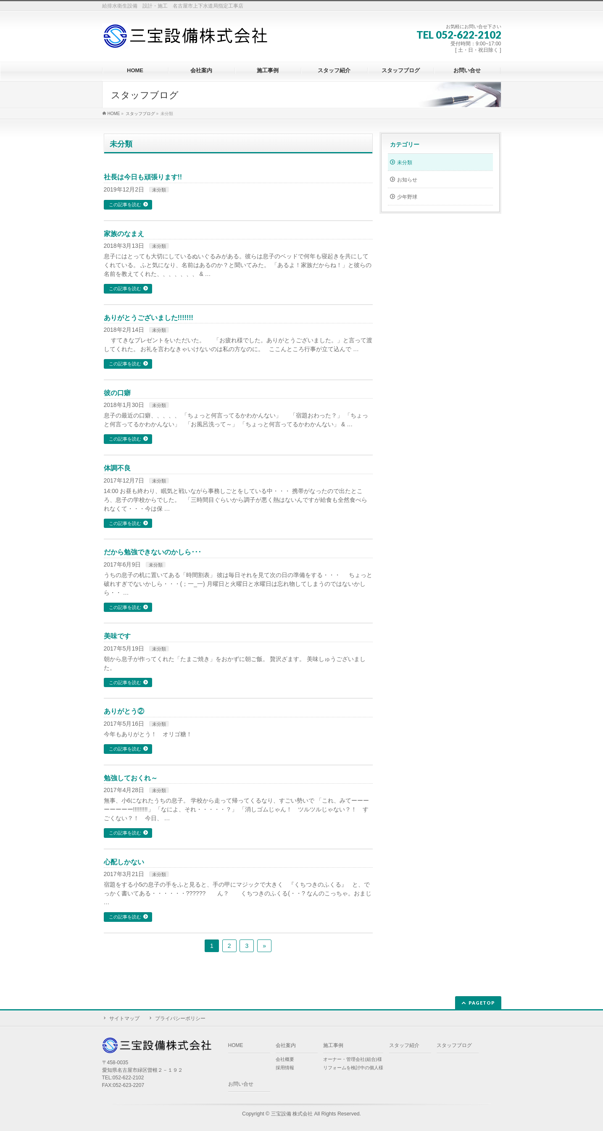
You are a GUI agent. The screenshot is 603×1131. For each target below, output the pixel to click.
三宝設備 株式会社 (292, 1114)
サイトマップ (124, 1018)
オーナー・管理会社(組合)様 (352, 1059)
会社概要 (285, 1059)
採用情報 (285, 1067)
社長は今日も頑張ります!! (143, 177)
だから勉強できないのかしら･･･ (152, 552)
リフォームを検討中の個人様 (353, 1067)
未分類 (159, 189)
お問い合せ (240, 1084)
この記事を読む (125, 204)
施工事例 (333, 1045)
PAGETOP (482, 1002)
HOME (235, 1045)
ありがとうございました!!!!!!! (148, 317)
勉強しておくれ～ (131, 778)
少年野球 (407, 197)
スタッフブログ (454, 1045)
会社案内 (286, 1045)
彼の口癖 (117, 392)
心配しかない (124, 862)
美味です (117, 636)
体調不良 (117, 468)
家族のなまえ (124, 233)
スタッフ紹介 (404, 1045)
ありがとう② (124, 711)
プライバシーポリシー (180, 1018)
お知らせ (407, 180)
